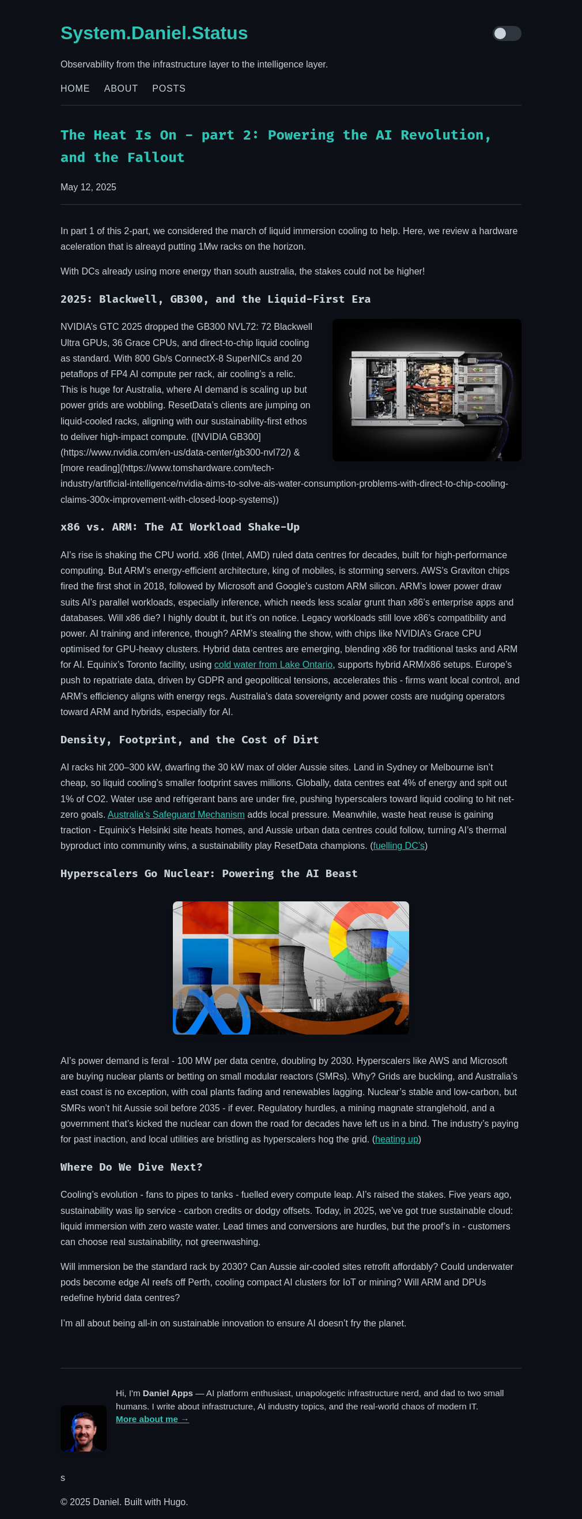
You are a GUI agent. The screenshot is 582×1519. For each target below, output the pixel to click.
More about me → (152, 1419)
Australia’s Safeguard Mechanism (176, 814)
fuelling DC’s (399, 846)
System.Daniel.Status (154, 32)
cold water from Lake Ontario (273, 665)
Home (75, 88)
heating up (396, 1139)
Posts (169, 88)
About (121, 88)
